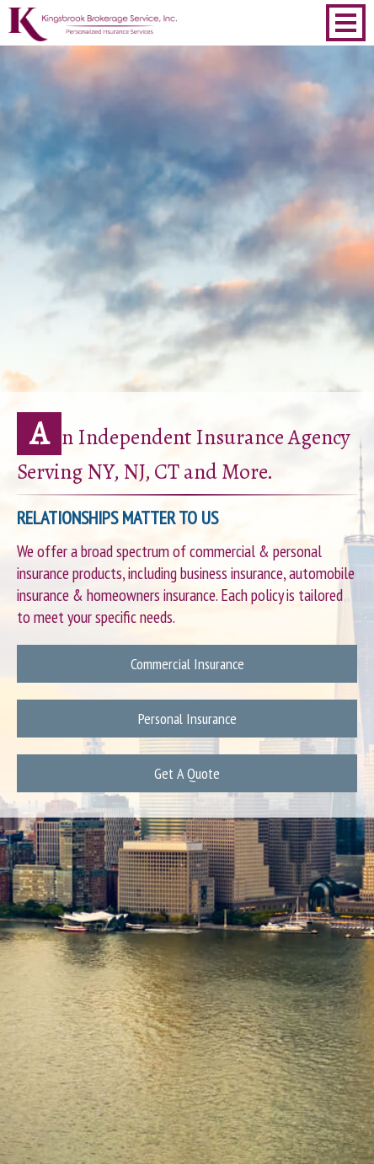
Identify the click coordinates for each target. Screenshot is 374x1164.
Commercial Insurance (187, 663)
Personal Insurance (187, 718)
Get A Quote (187, 773)
